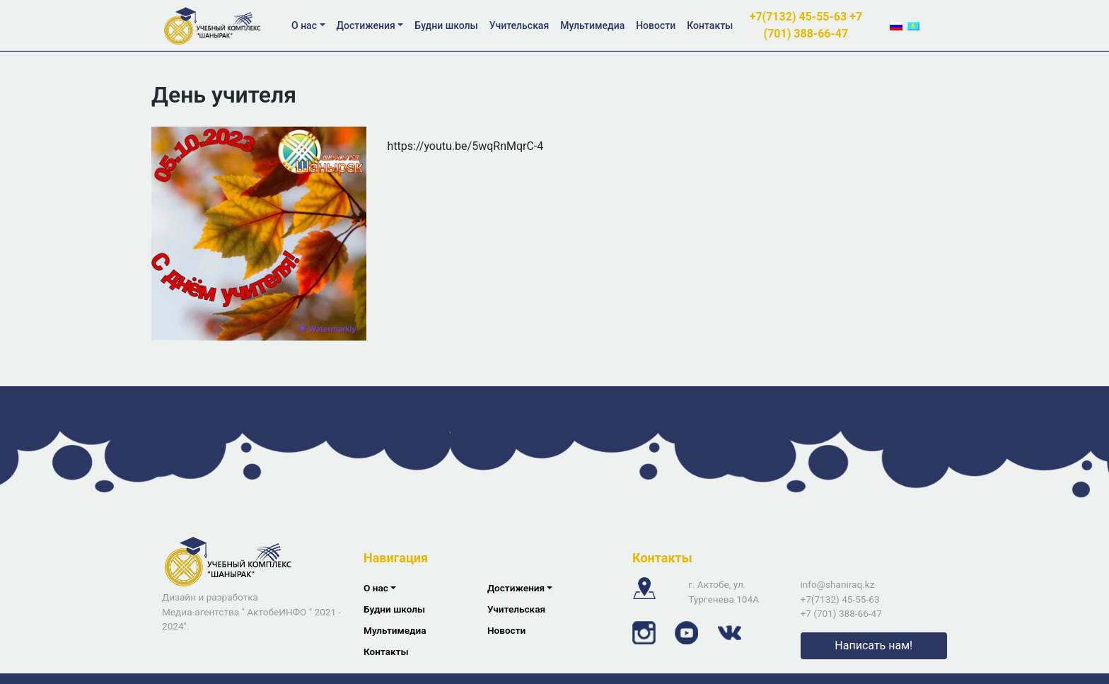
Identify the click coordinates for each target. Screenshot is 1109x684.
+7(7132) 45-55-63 (799, 16)
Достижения (366, 25)
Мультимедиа (592, 25)
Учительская (519, 25)
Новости (655, 25)
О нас (304, 25)
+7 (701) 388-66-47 (841, 613)
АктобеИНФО (276, 612)
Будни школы (445, 25)
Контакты (710, 25)
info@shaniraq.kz (838, 584)
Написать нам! (873, 645)
